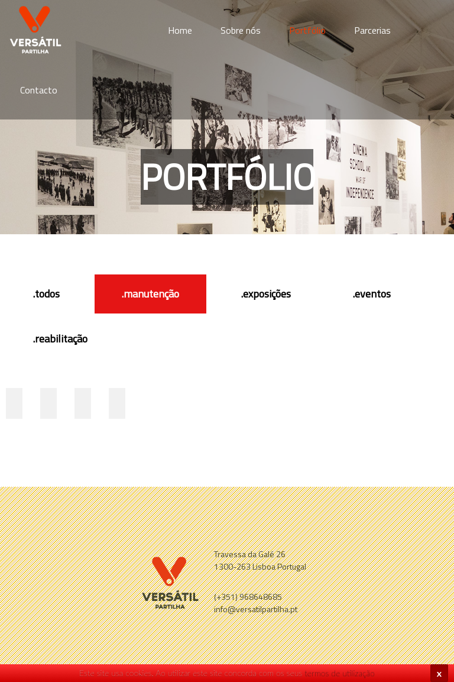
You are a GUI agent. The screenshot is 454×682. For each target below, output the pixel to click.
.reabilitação (60, 339)
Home (180, 30)
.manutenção (150, 294)
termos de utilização (339, 673)
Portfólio (307, 30)
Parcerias (372, 30)
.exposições (266, 294)
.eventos (372, 294)
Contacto (38, 90)
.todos (46, 294)
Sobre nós (240, 30)
